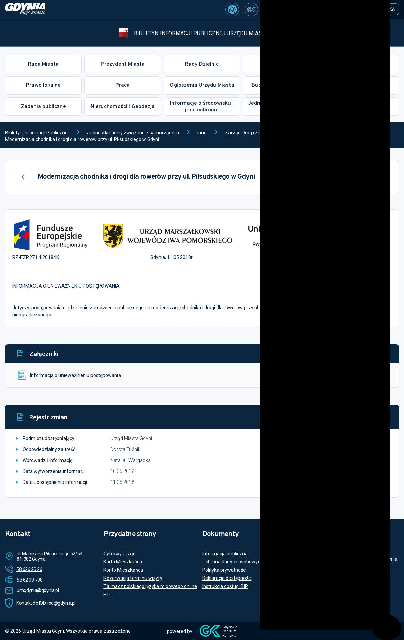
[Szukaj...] (306, 8)
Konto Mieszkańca (123, 570)
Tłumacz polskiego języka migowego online (150, 586)
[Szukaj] (342, 7)
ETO (108, 594)
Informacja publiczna (225, 553)
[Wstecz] (24, 177)
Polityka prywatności (224, 570)
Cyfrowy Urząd (119, 553)
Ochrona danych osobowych (232, 561)
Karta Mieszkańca (122, 561)
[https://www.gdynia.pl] (25, 9)
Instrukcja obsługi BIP (225, 586)
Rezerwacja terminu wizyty (132, 578)
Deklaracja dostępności (227, 578)
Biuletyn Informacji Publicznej (37, 132)
